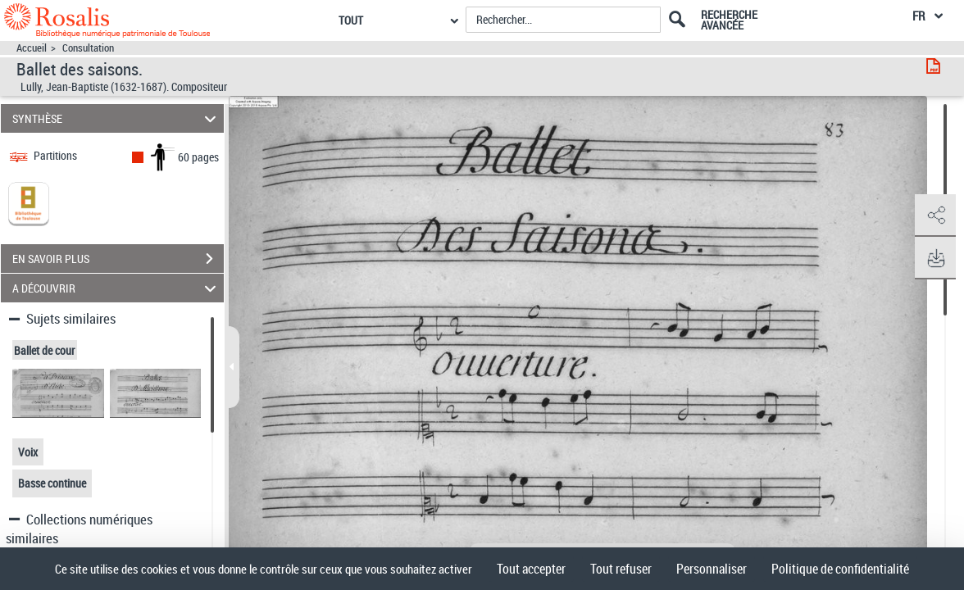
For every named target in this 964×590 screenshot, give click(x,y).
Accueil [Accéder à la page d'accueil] (31, 48)
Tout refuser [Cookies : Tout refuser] (621, 569)
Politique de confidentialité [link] (840, 569)
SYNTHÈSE (116, 118)
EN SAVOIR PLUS (118, 258)
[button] (935, 215)
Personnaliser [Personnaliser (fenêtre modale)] (711, 569)
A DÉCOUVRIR (116, 288)
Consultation (88, 48)
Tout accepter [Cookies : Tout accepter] (531, 569)
